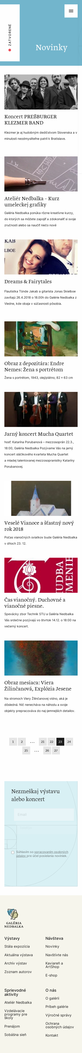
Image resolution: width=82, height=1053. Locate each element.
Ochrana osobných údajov (59, 1025)
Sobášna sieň (15, 1034)
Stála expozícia (17, 946)
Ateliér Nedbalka (18, 1002)
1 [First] (13, 742)
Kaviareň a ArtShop (54, 965)
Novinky (52, 946)
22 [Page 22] (51, 742)
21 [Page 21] (42, 742)
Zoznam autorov (18, 971)
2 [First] (22, 742)
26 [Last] (47, 750)
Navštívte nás (56, 954)
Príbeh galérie (56, 1006)
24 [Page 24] (69, 742)
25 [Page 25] (26, 750)
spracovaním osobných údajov (47, 854)
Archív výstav (15, 963)
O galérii (52, 998)
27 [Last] (56, 750)
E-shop (51, 975)
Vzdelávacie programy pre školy (15, 1014)
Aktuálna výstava (18, 954)
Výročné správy (58, 1015)
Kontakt (51, 1035)
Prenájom (12, 1026)
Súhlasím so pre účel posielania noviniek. (44, 854)
